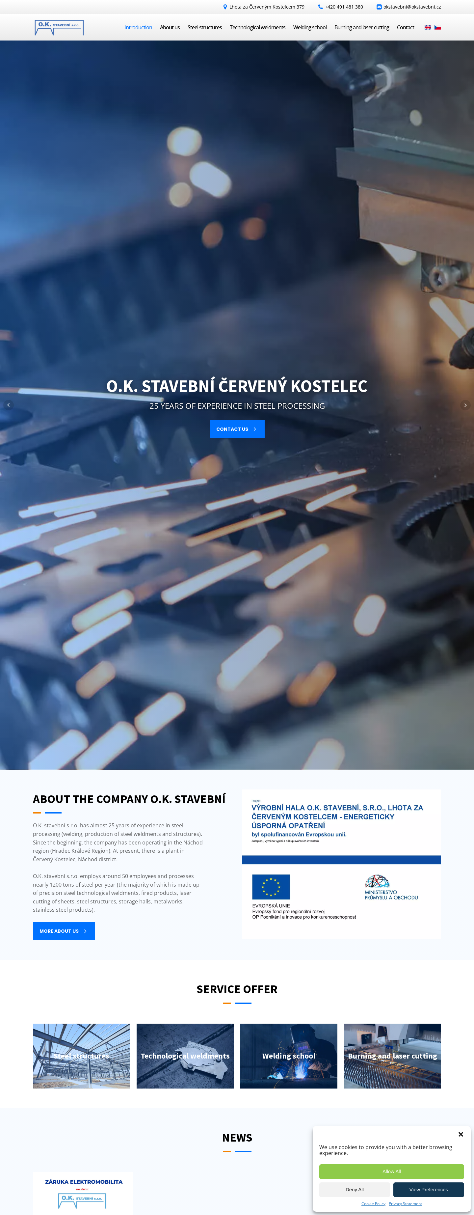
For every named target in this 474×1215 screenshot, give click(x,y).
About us (170, 27)
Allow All (391, 1171)
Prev (8, 405)
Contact (405, 27)
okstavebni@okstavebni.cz (412, 7)
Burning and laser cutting (361, 27)
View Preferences (428, 1189)
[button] (461, 1134)
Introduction (138, 27)
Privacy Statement (405, 1203)
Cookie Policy (373, 1203)
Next (465, 405)
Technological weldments (257, 27)
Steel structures (205, 27)
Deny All (355, 1189)
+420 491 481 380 (344, 7)
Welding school (310, 27)
